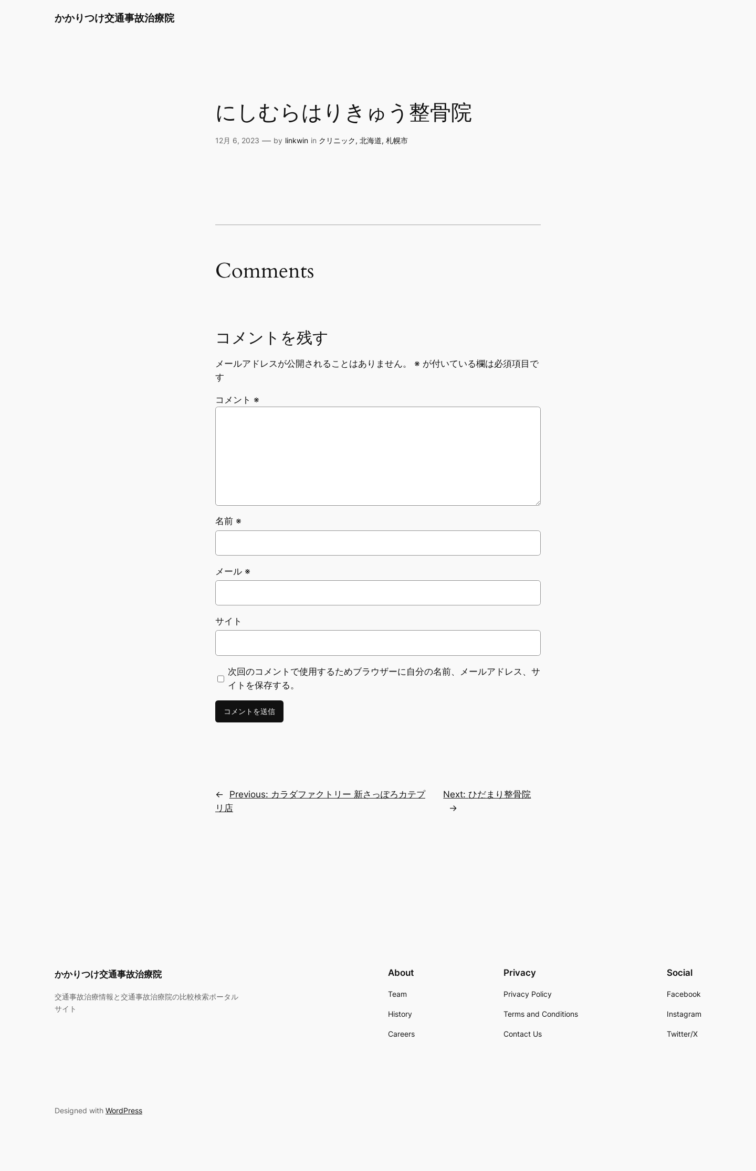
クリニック (337, 140)
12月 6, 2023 (237, 140)
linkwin (296, 140)
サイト (228, 621)
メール (232, 571)
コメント (237, 400)
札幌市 (397, 140)
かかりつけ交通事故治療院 (114, 18)
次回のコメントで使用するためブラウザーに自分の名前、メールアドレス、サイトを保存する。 (384, 678)
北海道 (371, 140)
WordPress (124, 1110)
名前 (228, 521)
